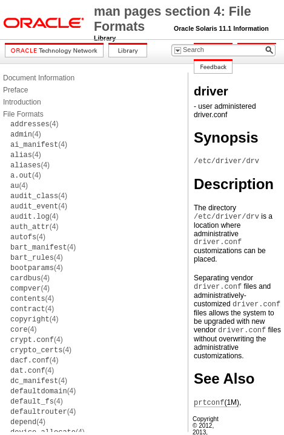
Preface (15, 90)
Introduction (22, 102)
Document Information (38, 78)
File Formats (23, 114)
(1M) (216, 402)
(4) (34, 124)
